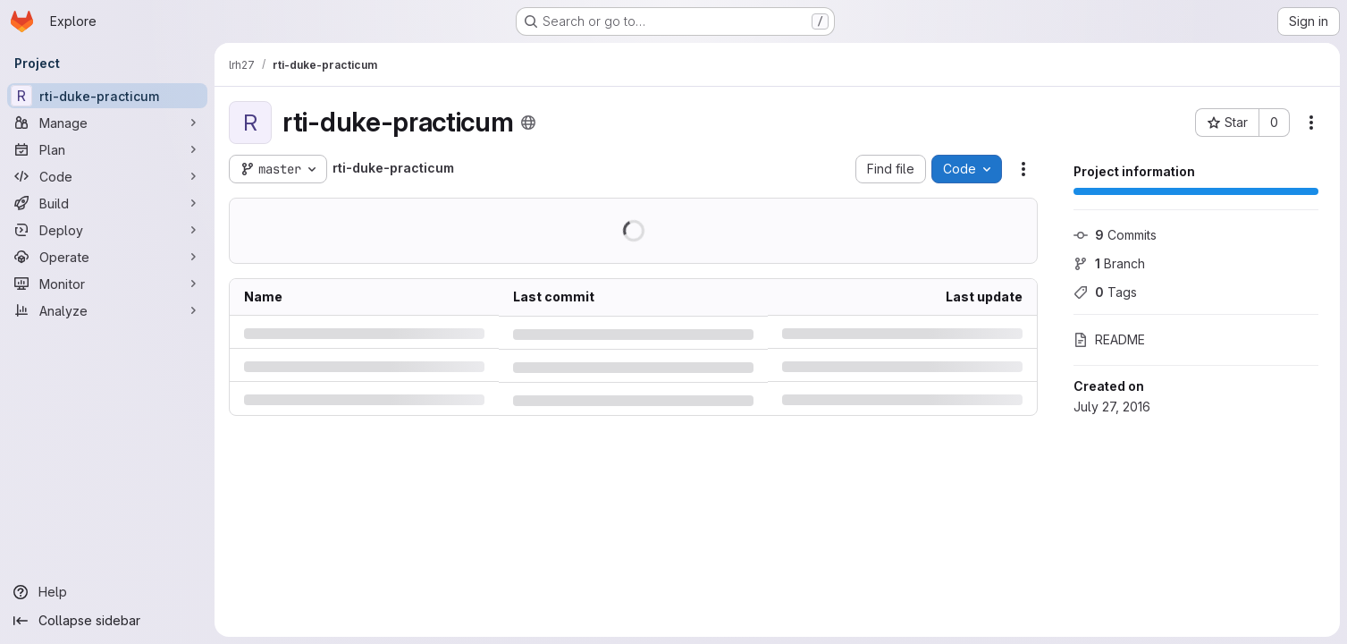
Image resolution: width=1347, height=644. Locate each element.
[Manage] (107, 122)
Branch (1109, 263)
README (1109, 339)
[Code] (107, 176)
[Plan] (107, 149)
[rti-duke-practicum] (107, 95)
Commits (1115, 234)
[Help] (107, 592)
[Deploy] (107, 229)
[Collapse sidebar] (107, 620)
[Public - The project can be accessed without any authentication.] (528, 122)
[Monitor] (107, 283)
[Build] (107, 203)
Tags (1105, 292)
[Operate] (107, 256)
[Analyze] (107, 310)
